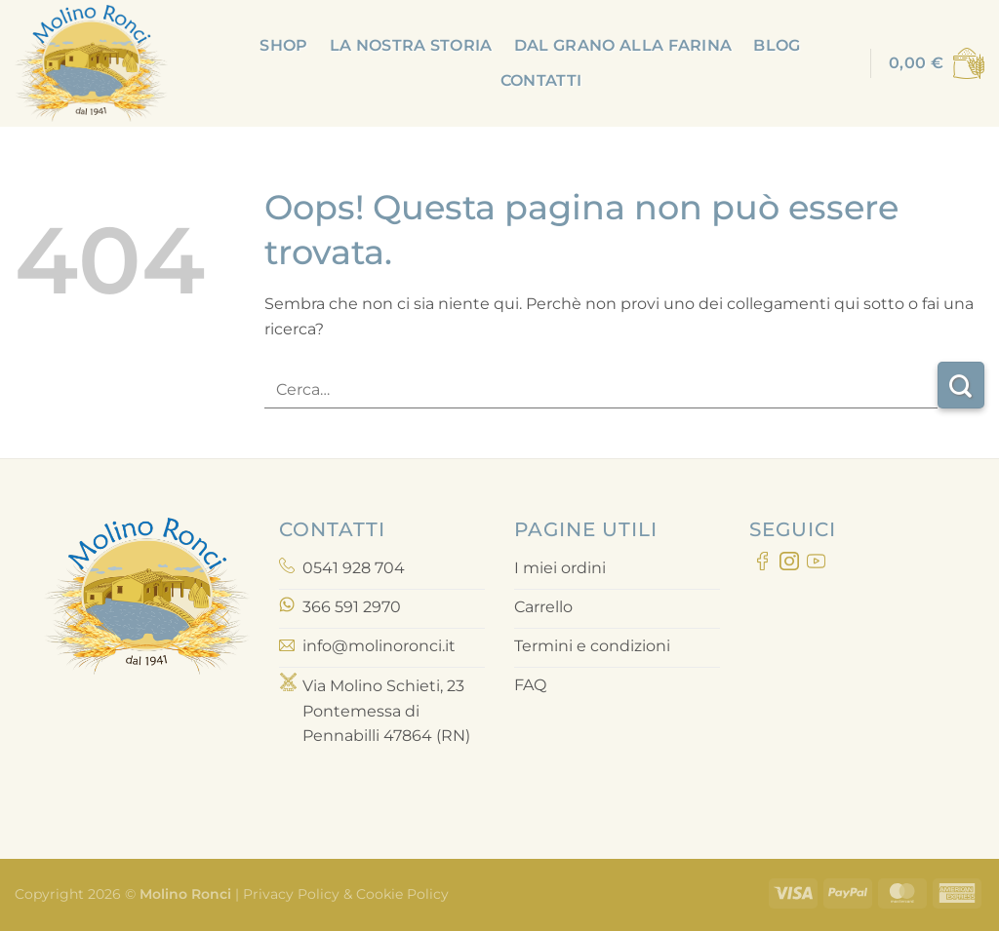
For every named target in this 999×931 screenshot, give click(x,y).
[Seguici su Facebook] (762, 564)
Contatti (541, 80)
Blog (776, 45)
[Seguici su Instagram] (788, 564)
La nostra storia (411, 45)
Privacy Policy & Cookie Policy (344, 894)
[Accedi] (842, 63)
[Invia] (961, 385)
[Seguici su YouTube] (816, 564)
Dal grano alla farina (623, 45)
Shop (283, 45)
